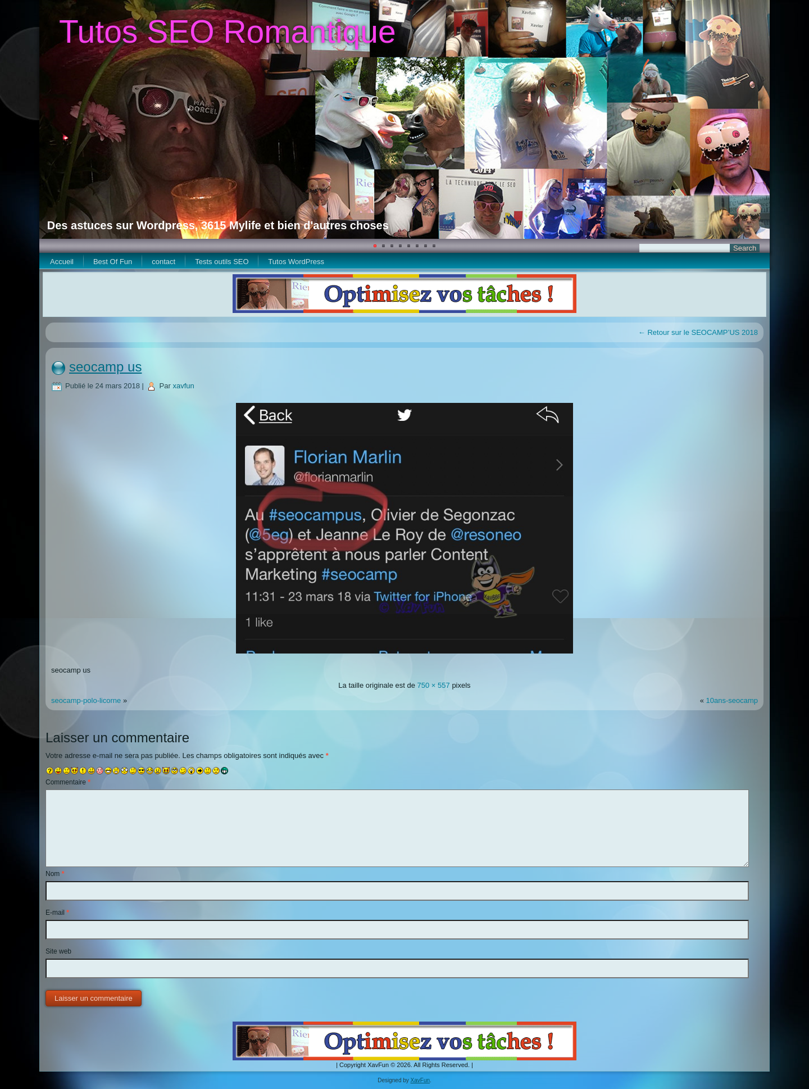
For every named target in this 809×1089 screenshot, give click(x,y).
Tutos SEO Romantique (227, 31)
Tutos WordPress (296, 261)
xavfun (183, 386)
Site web (58, 951)
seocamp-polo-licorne (86, 700)
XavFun (420, 1080)
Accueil (62, 261)
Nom (55, 874)
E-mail (57, 912)
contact (163, 261)
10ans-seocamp (732, 700)
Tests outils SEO (221, 261)
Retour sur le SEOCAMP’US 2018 (698, 332)
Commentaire (68, 782)
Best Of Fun (112, 261)
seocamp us (105, 366)
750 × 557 (433, 685)
